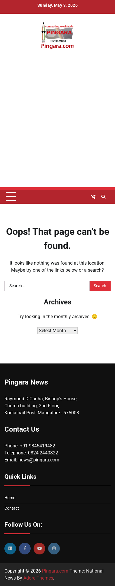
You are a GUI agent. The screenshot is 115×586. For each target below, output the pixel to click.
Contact (11, 508)
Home (9, 497)
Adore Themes (38, 578)
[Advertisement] (57, 129)
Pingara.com (55, 571)
